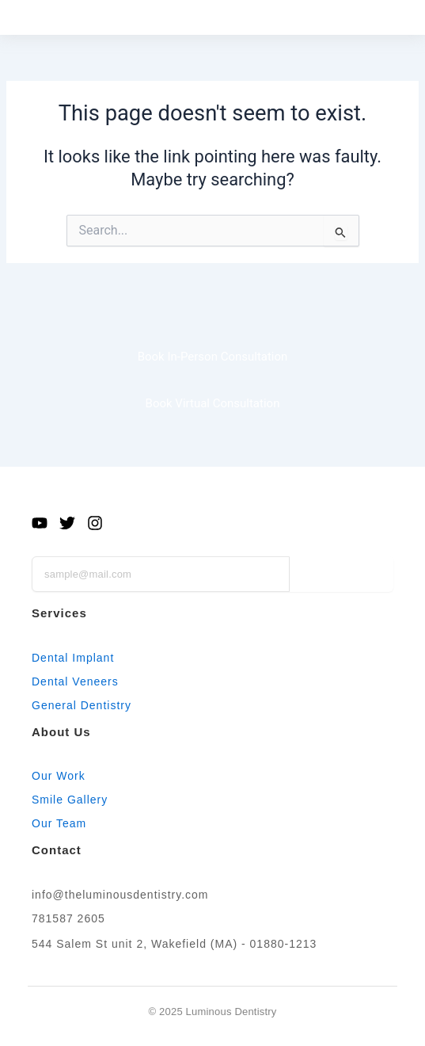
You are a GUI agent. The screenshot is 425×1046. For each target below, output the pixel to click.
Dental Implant (73, 657)
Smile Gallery (70, 799)
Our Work (58, 775)
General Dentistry (81, 705)
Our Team (59, 823)
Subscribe (341, 574)
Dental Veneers (75, 681)
